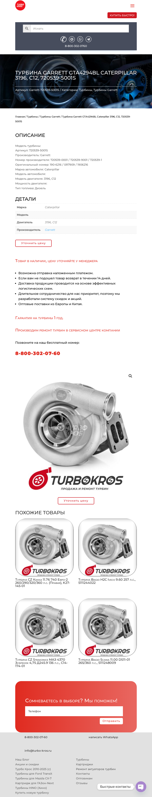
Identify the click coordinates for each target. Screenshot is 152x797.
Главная (20, 116)
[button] (130, 376)
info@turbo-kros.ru (38, 750)
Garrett (50, 230)
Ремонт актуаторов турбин (96, 769)
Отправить (111, 721)
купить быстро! (122, 15)
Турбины (85, 90)
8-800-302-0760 (76, 46)
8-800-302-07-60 (37, 353)
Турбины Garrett (105, 90)
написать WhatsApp (103, 737)
